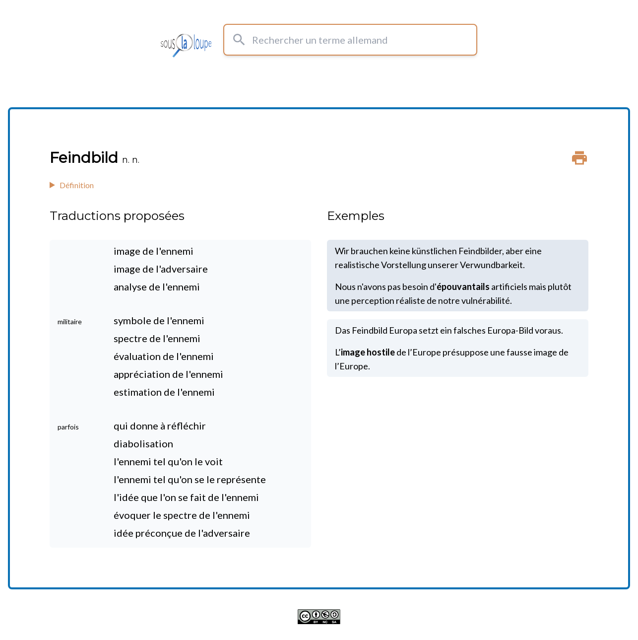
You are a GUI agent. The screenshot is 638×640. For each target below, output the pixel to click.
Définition (77, 185)
